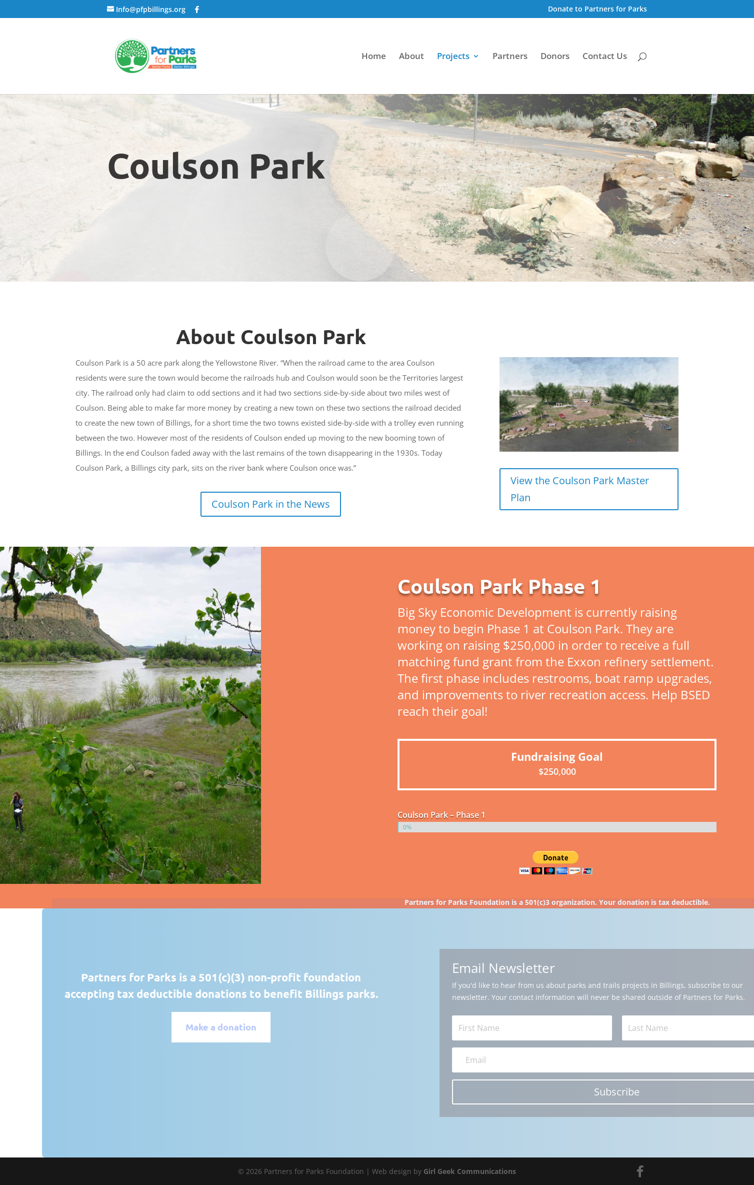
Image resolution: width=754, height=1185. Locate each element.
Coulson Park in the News (271, 504)
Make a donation (242, 1026)
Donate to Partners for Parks (597, 10)
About (411, 57)
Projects (453, 57)
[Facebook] (197, 9)
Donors (555, 57)
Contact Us (604, 57)
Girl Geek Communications (470, 1171)
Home (374, 57)
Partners (510, 57)
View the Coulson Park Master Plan (579, 489)
